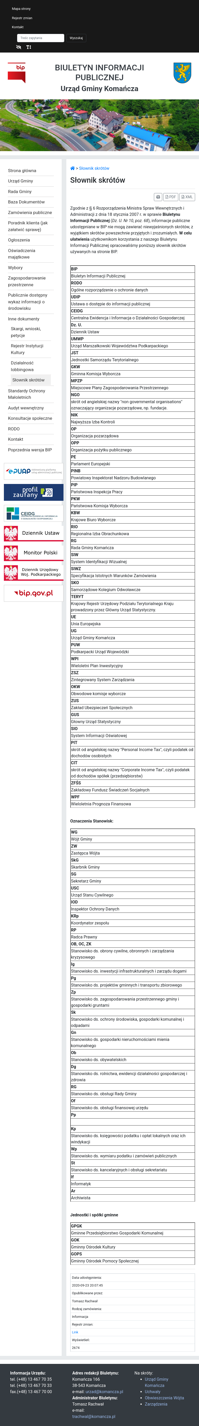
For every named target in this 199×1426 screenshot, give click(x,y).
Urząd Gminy (20, 180)
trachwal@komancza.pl (93, 1416)
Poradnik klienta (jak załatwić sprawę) (28, 226)
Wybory (15, 267)
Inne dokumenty (23, 318)
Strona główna (22, 170)
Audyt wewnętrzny (26, 407)
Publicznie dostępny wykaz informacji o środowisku (27, 301)
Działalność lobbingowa (22, 366)
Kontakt (18, 27)
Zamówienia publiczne (30, 212)
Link (75, 1332)
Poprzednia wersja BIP (30, 449)
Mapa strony (21, 9)
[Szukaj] (40, 38)
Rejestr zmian (22, 18)
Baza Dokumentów (26, 201)
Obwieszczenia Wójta (164, 1397)
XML (187, 197)
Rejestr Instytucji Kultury (27, 349)
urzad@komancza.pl (104, 1391)
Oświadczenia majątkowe (21, 254)
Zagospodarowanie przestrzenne (27, 281)
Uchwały (152, 1391)
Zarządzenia (156, 1404)
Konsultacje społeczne (30, 418)
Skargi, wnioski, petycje (26, 332)
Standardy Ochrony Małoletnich (26, 394)
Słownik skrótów (28, 380)
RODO (14, 428)
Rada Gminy (20, 191)
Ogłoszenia (19, 239)
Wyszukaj (76, 38)
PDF (171, 197)
